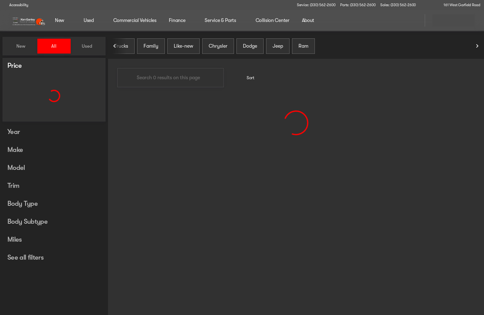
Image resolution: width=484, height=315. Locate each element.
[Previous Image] (115, 46)
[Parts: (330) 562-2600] (358, 5)
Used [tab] (87, 46)
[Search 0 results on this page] (170, 77)
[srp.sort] (247, 78)
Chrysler (218, 46)
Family (151, 46)
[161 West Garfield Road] (459, 5)
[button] (429, 5)
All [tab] (53, 46)
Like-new (183, 46)
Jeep (278, 46)
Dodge (250, 46)
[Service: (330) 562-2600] (316, 5)
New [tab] (20, 46)
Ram (303, 46)
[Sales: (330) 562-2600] (398, 5)
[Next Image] (477, 46)
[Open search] (412, 20)
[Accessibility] (16, 5)
